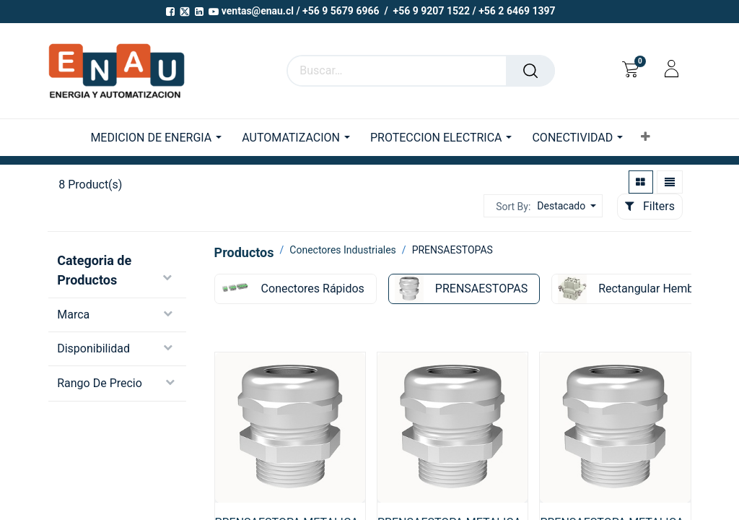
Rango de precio (99, 383)
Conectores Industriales (342, 250)
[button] (645, 137)
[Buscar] (530, 70)
